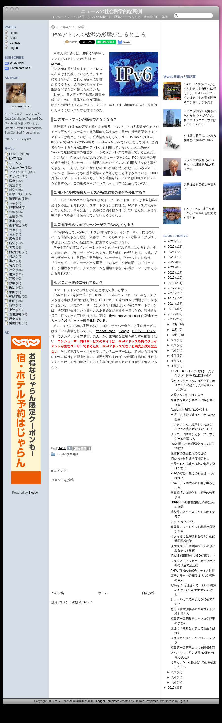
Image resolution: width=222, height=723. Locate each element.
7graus (183, 701)
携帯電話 (15, 225)
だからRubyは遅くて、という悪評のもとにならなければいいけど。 (193, 590)
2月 (173, 677)
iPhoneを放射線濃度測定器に (190, 458)
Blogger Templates (107, 701)
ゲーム (13, 163)
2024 (171, 252)
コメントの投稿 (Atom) (75, 602)
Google (124, 331)
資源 (12, 256)
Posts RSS (17, 63)
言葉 (12, 234)
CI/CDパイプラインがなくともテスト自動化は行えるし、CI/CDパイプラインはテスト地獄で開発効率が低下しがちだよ (200, 93)
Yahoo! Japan (105, 331)
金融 (12, 216)
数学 (12, 283)
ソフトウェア (18, 172)
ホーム (103, 593)
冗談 (12, 278)
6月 (173, 355)
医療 (12, 181)
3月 (173, 672)
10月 (174, 335)
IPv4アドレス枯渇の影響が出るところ (98, 34)
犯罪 (12, 305)
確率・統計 (16, 194)
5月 (173, 360)
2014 (171, 303)
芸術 (12, 230)
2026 (171, 241)
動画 (12, 301)
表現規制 (15, 314)
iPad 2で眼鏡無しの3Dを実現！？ (193, 555)
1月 (173, 682)
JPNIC (56, 64)
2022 (171, 262)
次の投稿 (57, 593)
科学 (12, 189)
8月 (173, 345)
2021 (171, 267)
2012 (171, 314)
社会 (12, 270)
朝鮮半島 (15, 296)
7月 (173, 350)
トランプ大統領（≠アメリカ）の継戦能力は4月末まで (199, 164)
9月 (173, 340)
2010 (171, 687)
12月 (174, 324)
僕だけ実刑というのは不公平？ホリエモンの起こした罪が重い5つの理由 (193, 385)
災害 (12, 247)
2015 (171, 298)
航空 (12, 243)
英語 (12, 185)
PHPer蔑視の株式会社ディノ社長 (193, 570)
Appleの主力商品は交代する (189, 409)
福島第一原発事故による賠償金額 (193, 647)
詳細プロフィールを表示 (18, 139)
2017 (171, 288)
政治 (12, 287)
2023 (171, 257)
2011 (171, 319)
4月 (173, 366)
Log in (14, 48)
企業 (12, 203)
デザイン (15, 176)
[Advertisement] (190, 45)
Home (14, 33)
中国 (12, 292)
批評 (12, 310)
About (13, 38)
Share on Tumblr (69, 448)
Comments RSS (20, 68)
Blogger (34, 492)
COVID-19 (16, 154)
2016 (171, 293)
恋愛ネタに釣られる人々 (187, 395)
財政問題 (15, 252)
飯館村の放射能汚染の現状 (188, 453)
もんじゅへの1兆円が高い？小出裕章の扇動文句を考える (200, 213)
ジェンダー (16, 167)
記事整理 (15, 207)
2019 (171, 277)
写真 (12, 265)
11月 (174, 329)
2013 (171, 309)
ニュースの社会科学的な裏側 (111, 11)
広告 (12, 238)
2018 (171, 283)
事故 (12, 261)
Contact (15, 42)
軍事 (12, 221)
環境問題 (15, 198)
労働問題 (15, 323)
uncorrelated (21, 107)
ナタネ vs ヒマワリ (183, 521)
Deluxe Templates (146, 701)
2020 (171, 272)
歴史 (12, 318)
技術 (12, 212)
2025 (171, 246)
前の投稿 (148, 593)
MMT (12, 158)
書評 (12, 274)
